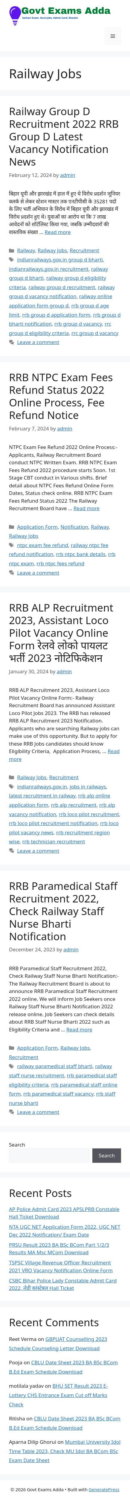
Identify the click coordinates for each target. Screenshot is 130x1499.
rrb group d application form (56, 314)
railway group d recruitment (61, 287)
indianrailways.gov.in (42, 786)
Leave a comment (38, 342)
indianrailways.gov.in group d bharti (60, 259)
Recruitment (84, 250)
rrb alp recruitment (74, 804)
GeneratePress (104, 1489)
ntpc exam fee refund (42, 545)
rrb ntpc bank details (80, 554)
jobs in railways (88, 786)
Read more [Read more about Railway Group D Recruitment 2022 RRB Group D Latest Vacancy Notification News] (58, 232)
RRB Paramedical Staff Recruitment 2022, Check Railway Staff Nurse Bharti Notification (63, 911)
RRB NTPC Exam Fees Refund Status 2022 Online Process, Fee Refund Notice (61, 396)
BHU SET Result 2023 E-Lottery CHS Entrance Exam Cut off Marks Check (58, 1395)
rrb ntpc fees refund (60, 563)
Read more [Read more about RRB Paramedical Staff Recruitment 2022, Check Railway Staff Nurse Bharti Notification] (79, 1029)
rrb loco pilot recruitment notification (53, 823)
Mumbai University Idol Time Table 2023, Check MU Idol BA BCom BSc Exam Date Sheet (64, 1451)
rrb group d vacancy (78, 323)
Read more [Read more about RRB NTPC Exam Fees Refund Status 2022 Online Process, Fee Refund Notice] (87, 508)
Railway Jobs (52, 250)
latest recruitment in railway (42, 795)
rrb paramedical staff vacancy (58, 1093)
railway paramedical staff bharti (54, 1066)
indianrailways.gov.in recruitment (48, 268)
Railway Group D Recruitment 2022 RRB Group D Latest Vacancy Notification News (64, 136)
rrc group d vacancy (94, 333)
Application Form (37, 526)
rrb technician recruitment (53, 841)
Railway (26, 250)
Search (17, 1144)
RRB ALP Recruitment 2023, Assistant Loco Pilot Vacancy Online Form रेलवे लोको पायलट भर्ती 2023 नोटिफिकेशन (61, 632)
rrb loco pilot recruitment (89, 814)
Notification (74, 526)
